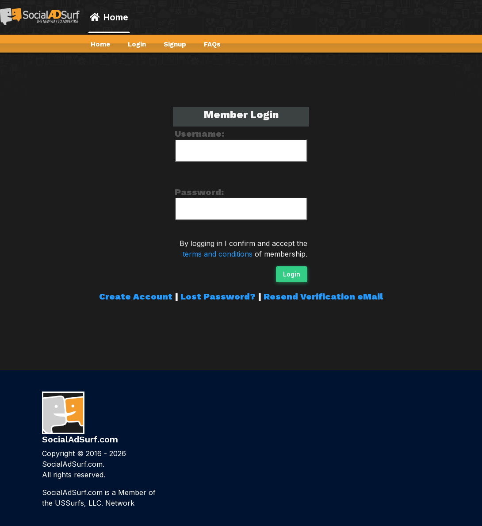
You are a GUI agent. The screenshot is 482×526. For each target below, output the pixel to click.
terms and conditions (217, 254)
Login (291, 274)
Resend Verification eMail (323, 296)
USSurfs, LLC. (79, 503)
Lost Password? (218, 296)
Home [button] (109, 17)
